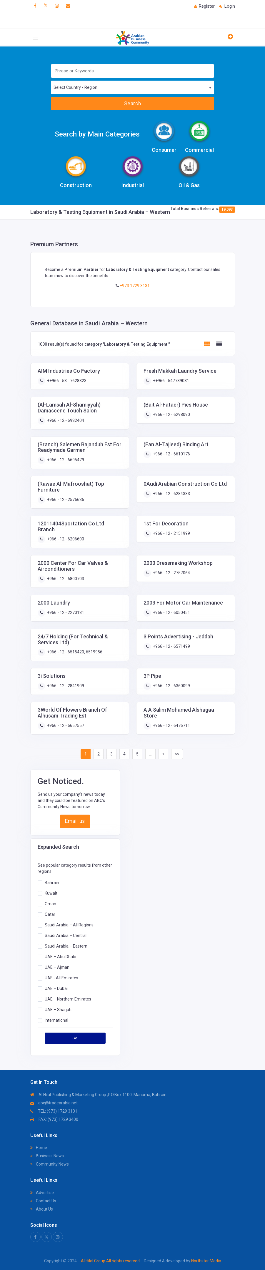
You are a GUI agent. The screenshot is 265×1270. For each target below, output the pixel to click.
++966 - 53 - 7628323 (66, 380)
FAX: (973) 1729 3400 (54, 1119)
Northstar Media (205, 1261)
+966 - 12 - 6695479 (65, 459)
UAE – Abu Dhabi (60, 956)
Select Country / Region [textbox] (75, 87)
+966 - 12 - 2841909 (65, 685)
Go (75, 1038)
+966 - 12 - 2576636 (65, 499)
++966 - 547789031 (170, 380)
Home (38, 1147)
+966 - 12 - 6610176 (171, 454)
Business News (47, 1156)
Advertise (42, 1192)
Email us (75, 821)
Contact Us (43, 1201)
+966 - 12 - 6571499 (171, 646)
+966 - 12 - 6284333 (171, 493)
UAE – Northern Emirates (68, 999)
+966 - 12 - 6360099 (171, 685)
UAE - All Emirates (61, 978)
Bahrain (52, 882)
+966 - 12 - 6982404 (65, 420)
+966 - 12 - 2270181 (65, 612)
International (56, 1020)
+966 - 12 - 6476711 (171, 725)
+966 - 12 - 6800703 (65, 578)
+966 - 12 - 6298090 (171, 414)
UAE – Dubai (56, 988)
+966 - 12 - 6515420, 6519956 (74, 652)
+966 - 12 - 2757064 (171, 572)
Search (132, 103)
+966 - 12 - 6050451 (171, 612)
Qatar (50, 914)
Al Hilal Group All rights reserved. (110, 1261)
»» (177, 754)
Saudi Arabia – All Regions (69, 925)
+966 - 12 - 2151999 (171, 533)
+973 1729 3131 (134, 285)
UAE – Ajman (57, 967)
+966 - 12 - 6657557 (65, 725)
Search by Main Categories (97, 134)
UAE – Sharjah (58, 1009)
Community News (49, 1164)
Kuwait (51, 893)
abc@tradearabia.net (54, 1103)
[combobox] (132, 87)
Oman (50, 903)
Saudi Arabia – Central (65, 935)
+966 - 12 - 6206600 (65, 539)
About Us (41, 1209)
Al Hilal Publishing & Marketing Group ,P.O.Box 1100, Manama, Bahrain (98, 1094)
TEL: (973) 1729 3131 (53, 1111)
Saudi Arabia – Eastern (66, 946)
